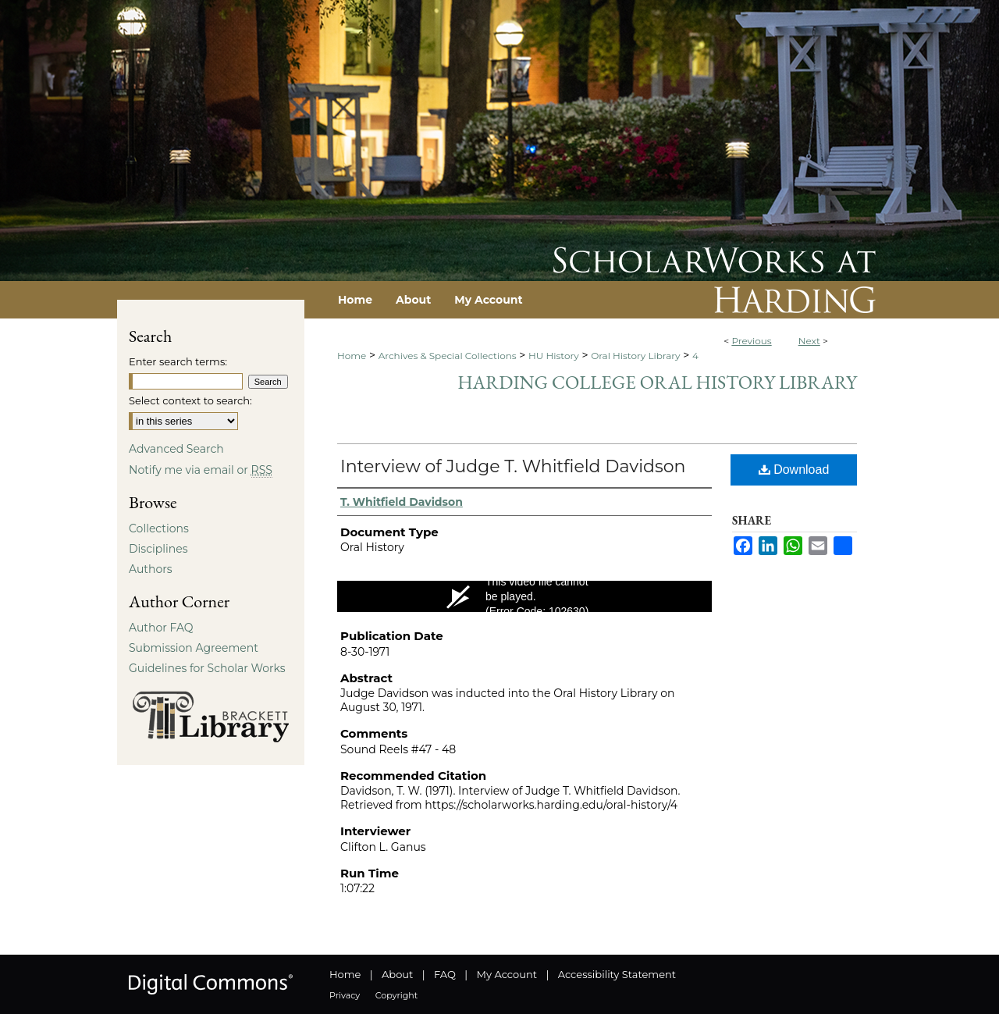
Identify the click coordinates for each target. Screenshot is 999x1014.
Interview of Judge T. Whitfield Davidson (512, 466)
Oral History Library (635, 355)
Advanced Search (176, 449)
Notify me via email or (200, 470)
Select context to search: (190, 400)
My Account (507, 974)
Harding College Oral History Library (657, 382)
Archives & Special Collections (448, 355)
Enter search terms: (178, 361)
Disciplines (158, 549)
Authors (150, 569)
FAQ (445, 974)
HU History (553, 355)
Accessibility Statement (617, 974)
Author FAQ (161, 628)
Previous (751, 341)
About (397, 974)
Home (351, 355)
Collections (159, 528)
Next (809, 341)
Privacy (344, 995)
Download (794, 469)
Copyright (396, 995)
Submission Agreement (193, 648)
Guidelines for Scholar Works (207, 668)
